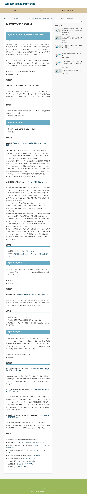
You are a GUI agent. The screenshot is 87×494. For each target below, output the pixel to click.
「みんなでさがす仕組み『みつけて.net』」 (31, 442)
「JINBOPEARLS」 (22, 467)
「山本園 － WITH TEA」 (25, 464)
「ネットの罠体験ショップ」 (37, 182)
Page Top (43, 483)
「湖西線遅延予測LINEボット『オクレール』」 (32, 295)
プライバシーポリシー (46, 488)
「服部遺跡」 (37, 455)
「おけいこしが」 (31, 251)
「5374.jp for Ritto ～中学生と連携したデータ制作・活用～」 (27, 144)
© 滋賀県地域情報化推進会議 (38, 491)
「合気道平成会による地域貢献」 (26, 461)
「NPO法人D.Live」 (31, 458)
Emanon (54, 491)
